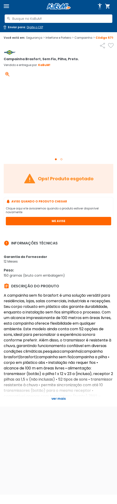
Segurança (35, 38)
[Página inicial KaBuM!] (58, 6)
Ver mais (58, 398)
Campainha (84, 38)
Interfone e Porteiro (60, 38)
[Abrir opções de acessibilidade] (100, 6)
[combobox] (58, 18)
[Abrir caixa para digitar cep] (23, 27)
